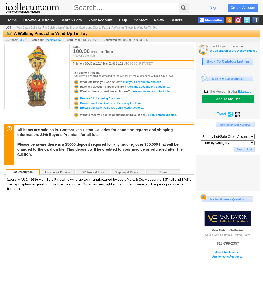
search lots (71, 20)
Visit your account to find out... (118, 82)
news (159, 20)
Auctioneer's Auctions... (227, 256)
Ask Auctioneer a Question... (224, 198)
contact (141, 20)
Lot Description (23, 172)
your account (100, 20)
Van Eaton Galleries (29, 27)
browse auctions (38, 20)
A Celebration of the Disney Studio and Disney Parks (233, 50)
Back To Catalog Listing (227, 61)
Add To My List (228, 99)
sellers (176, 20)
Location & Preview (57, 172)
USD (23, 39)
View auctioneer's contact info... (123, 91)
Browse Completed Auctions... (109, 107)
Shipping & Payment (128, 172)
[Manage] (245, 91)
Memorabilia (53, 39)
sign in (215, 7)
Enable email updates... (126, 114)
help (123, 20)
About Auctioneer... (227, 252)
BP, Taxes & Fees (93, 172)
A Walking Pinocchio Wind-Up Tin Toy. (134, 27)
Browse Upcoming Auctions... (98, 98)
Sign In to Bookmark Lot (223, 79)
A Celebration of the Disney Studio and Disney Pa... (76, 27)
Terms (163, 172)
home (11, 20)
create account (243, 8)
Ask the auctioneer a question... (122, 86)
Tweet (221, 113)
